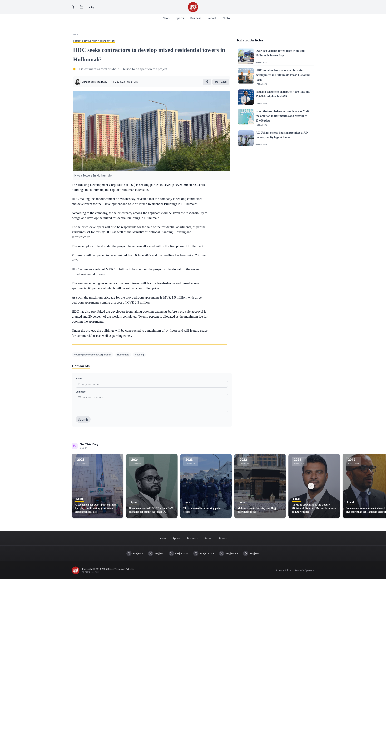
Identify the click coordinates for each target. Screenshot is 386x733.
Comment (81, 391)
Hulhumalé (123, 354)
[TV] (81, 7)
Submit (83, 419)
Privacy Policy (283, 570)
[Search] (72, 7)
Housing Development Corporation (92, 354)
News (166, 18)
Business (196, 18)
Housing (139, 354)
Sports (180, 18)
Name (79, 378)
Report (212, 18)
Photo (226, 18)
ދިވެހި (91, 7)
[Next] (311, 486)
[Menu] (313, 7)
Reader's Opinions (304, 570)
